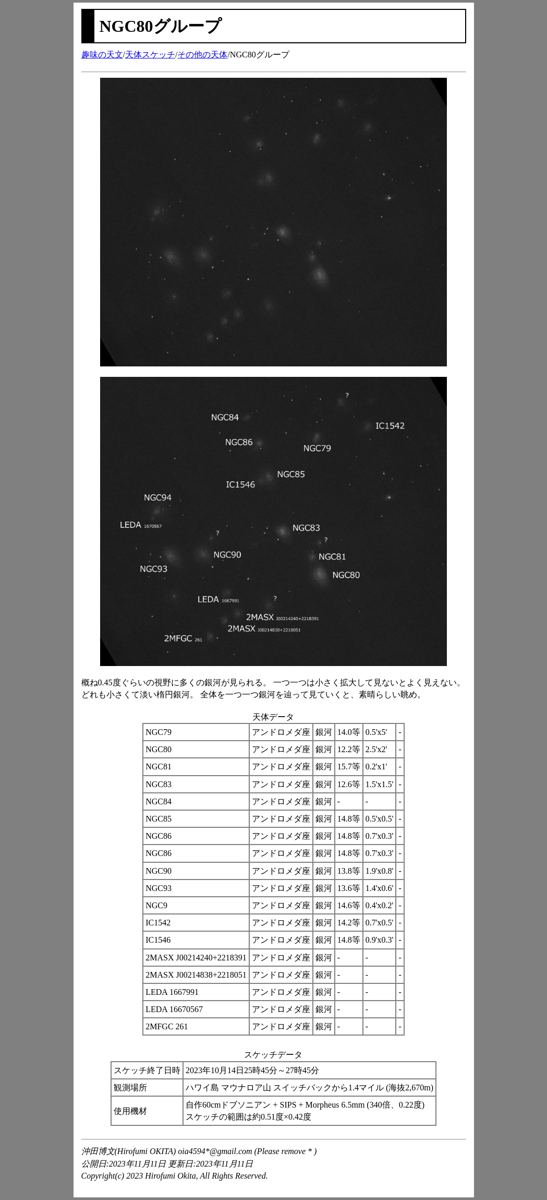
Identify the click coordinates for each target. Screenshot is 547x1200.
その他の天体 (202, 54)
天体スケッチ (150, 54)
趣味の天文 (102, 54)
